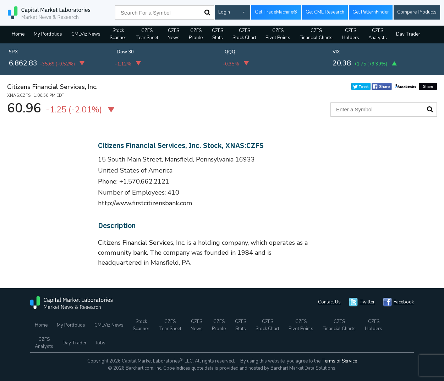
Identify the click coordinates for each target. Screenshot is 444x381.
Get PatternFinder (370, 12)
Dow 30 (125, 52)
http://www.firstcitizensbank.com (145, 203)
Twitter (367, 302)
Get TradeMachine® (276, 12)
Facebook (404, 302)
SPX (13, 52)
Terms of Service (339, 361)
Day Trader (408, 34)
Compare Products (417, 12)
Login (224, 12)
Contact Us (329, 302)
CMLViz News (85, 34)
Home (18, 34)
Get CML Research (325, 12)
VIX (336, 52)
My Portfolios (48, 34)
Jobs (100, 343)
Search (207, 12)
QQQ (230, 52)
